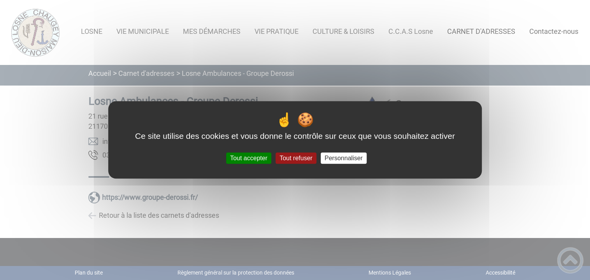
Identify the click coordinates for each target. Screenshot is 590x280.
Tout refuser (295, 158)
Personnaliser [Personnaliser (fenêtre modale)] (344, 158)
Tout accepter (248, 158)
